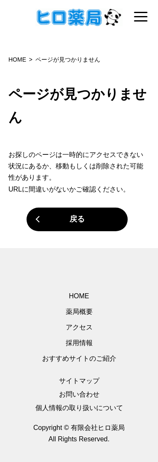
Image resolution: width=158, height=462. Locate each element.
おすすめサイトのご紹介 (79, 358)
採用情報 (79, 342)
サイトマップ (79, 380)
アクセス (79, 327)
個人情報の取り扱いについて (79, 407)
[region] (79, 17)
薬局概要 (79, 311)
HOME (79, 296)
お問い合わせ (79, 394)
